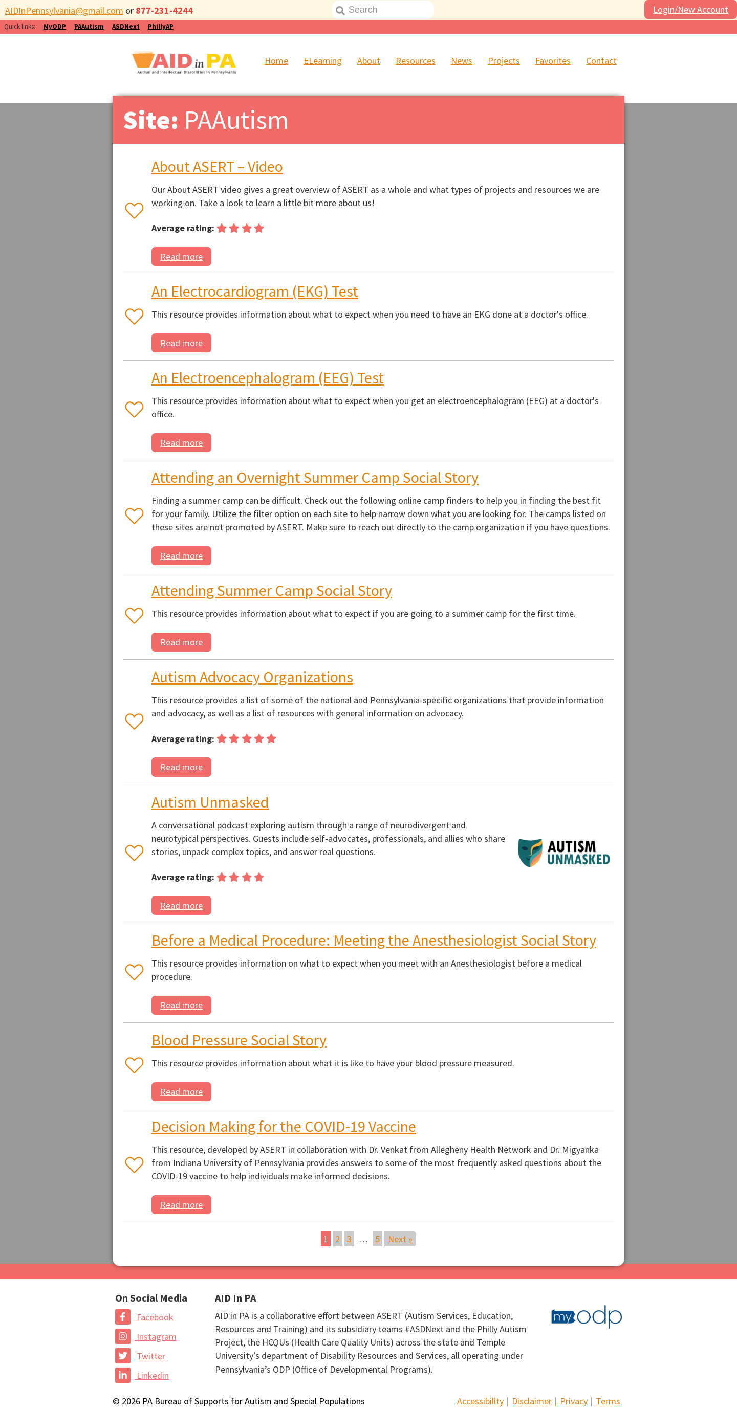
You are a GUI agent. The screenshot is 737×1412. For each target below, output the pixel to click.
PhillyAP (161, 26)
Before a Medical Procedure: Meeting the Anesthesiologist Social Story (373, 940)
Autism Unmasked (210, 802)
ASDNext (126, 26)
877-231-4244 (164, 10)
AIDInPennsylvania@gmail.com (64, 10)
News (461, 60)
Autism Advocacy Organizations (252, 676)
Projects (504, 60)
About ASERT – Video (217, 166)
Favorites (553, 60)
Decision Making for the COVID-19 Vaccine (283, 1126)
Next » (400, 1239)
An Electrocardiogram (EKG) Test (254, 291)
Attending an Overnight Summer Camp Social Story (315, 477)
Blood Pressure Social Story (239, 1039)
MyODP (55, 26)
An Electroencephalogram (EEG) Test (267, 377)
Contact (601, 60)
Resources (416, 60)
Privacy (574, 1401)
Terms (608, 1401)
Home (276, 60)
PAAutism (89, 26)
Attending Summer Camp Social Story (271, 590)
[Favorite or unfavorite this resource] (132, 211)
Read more (181, 256)
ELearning (323, 60)
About (368, 60)
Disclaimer (532, 1401)
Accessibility (480, 1401)
